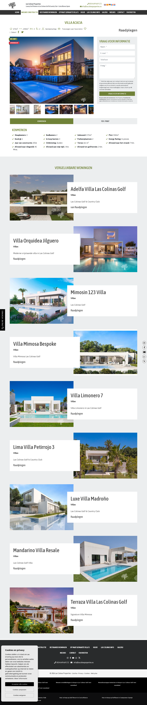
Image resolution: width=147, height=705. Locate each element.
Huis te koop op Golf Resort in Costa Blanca (73, 697)
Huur (83, 12)
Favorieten (131, 12)
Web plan (94, 673)
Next (91, 70)
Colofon (74, 673)
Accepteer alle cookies (19, 684)
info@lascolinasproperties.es (92, 6)
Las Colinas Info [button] (93, 12)
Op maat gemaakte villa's (69, 12)
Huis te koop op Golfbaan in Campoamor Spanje (117, 697)
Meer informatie (20, 678)
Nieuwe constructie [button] (29, 12)
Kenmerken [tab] (41, 121)
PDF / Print (105, 121)
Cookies (87, 673)
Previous (13, 70)
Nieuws (112, 12)
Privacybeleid (111, 85)
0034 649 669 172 (94, 4)
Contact (120, 12)
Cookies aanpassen (19, 690)
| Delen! (13, 32)
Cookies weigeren (19, 695)
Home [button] (17, 12)
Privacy (80, 673)
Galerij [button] (104, 12)
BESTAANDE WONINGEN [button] (48, 12)
